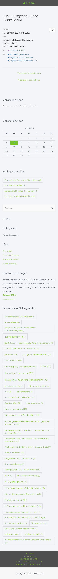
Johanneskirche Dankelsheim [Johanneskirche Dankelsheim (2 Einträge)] (19, 397)
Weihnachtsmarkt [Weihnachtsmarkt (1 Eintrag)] (33, 534)
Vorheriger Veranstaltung (29, 73)
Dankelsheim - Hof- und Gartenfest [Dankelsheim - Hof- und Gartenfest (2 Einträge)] (22, 348)
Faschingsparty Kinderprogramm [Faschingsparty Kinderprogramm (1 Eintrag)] (20, 366)
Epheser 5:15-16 (9, 295)
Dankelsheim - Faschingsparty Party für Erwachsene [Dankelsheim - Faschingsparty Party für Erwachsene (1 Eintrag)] (29, 343)
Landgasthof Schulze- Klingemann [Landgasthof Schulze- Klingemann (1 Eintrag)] (21, 191)
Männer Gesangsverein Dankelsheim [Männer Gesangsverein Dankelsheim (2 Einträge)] (23, 494)
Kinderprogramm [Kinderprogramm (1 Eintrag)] (34, 403)
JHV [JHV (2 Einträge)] (8, 391)
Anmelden (7, 251)
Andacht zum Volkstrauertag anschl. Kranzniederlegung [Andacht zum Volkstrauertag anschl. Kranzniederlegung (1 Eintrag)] (20, 329)
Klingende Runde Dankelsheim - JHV (22, 61)
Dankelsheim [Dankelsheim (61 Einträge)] (15, 336)
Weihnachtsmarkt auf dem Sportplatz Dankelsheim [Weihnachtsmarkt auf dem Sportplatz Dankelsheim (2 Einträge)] (28, 541)
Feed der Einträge (11, 255)
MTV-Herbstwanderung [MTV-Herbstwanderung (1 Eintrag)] (28, 475)
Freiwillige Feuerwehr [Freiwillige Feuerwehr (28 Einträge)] (19, 373)
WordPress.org (9, 263)
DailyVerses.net (9, 299)
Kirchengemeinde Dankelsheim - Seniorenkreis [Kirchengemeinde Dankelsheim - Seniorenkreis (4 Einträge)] (28, 447)
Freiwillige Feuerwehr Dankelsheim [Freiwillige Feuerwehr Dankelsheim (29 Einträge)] (26, 379)
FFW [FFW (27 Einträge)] (46, 366)
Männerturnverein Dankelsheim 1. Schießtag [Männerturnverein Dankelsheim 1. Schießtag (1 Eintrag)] (25, 517)
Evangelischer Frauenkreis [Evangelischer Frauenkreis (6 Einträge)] (36, 354)
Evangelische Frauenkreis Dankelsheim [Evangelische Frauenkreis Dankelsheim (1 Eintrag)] (23, 180)
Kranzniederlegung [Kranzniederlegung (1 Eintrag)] (14, 464)
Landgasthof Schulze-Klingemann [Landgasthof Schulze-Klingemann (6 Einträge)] (22, 469)
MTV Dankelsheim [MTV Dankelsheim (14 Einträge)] (16, 481)
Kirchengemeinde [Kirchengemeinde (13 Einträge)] (16, 408)
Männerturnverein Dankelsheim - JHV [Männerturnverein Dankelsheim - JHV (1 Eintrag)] (22, 512)
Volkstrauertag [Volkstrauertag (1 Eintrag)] (12, 534)
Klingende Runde (16, 50)
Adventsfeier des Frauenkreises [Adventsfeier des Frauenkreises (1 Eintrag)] (19, 317)
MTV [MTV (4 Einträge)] (8, 475)
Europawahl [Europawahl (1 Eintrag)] (11, 354)
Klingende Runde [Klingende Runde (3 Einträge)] (14, 452)
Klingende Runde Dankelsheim (20, 58)
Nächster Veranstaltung (29, 80)
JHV (10, 54)
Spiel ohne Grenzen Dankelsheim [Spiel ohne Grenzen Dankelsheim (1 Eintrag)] (20, 529)
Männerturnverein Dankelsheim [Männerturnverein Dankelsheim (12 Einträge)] (23, 506)
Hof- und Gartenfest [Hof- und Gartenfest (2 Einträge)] (38, 386)
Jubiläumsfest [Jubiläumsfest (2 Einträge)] (12, 403)
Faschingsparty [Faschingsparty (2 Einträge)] (13, 360)
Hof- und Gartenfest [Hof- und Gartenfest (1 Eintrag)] (15, 185)
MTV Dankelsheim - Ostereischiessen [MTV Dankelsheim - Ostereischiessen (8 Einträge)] (25, 488)
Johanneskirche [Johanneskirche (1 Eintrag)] (24, 392)
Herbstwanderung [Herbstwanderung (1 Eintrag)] (14, 386)
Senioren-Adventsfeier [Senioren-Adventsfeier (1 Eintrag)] (16, 523)
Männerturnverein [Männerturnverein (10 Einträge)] (16, 500)
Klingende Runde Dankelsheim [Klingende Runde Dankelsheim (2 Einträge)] (20, 458)
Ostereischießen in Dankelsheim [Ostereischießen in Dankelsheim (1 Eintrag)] (20, 196)
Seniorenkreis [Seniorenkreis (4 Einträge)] (39, 523)
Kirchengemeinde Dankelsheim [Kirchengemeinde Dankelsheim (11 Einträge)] (22, 415)
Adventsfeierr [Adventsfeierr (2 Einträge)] (12, 322)
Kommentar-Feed (11, 259)
